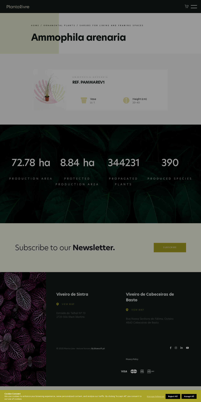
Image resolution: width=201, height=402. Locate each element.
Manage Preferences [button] (155, 396)
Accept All (189, 396)
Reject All (172, 396)
